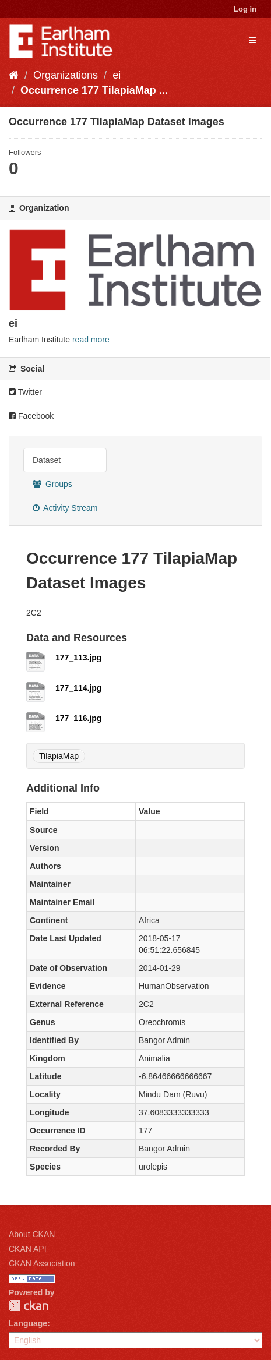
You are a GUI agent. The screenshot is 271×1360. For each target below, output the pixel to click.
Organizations (65, 75)
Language (28, 1323)
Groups (52, 484)
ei (116, 75)
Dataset (47, 460)
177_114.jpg (78, 688)
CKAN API (28, 1248)
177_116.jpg (78, 718)
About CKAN (32, 1234)
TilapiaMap (59, 756)
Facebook (31, 416)
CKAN (28, 1305)
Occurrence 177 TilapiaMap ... (94, 90)
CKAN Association (42, 1263)
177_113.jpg (78, 657)
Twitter (25, 392)
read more (91, 339)
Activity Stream (65, 508)
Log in (245, 9)
